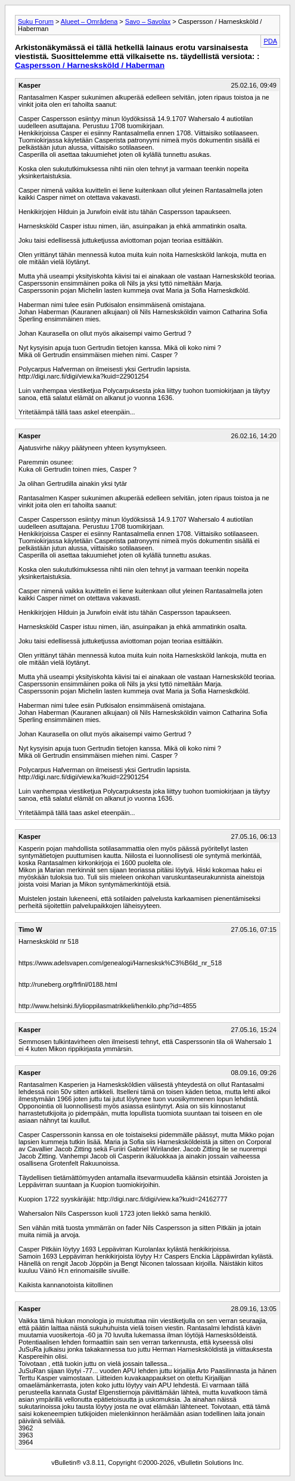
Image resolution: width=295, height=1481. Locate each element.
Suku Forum (36, 21)
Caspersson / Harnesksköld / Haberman (89, 65)
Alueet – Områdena (89, 21)
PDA (270, 41)
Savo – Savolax (147, 21)
